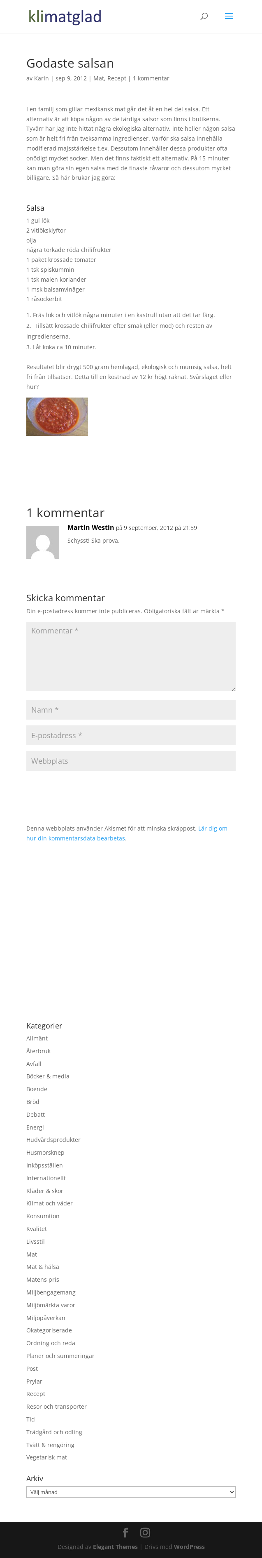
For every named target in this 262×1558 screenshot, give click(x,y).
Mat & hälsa (42, 1267)
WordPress (189, 1547)
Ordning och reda (50, 1343)
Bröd (32, 1102)
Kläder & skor (44, 1191)
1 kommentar (151, 78)
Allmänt (37, 1038)
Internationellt (46, 1178)
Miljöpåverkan (45, 1318)
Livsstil (35, 1241)
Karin (41, 78)
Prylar (34, 1381)
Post (32, 1368)
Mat (98, 78)
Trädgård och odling (54, 1432)
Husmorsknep (45, 1152)
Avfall (34, 1064)
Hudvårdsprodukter (53, 1140)
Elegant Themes (115, 1547)
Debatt (35, 1114)
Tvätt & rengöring (50, 1445)
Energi (35, 1127)
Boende (36, 1089)
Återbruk (38, 1051)
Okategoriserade (49, 1330)
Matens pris (42, 1279)
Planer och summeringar (60, 1356)
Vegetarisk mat (46, 1457)
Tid (30, 1419)
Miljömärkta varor (50, 1305)
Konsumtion (43, 1216)
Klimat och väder (49, 1203)
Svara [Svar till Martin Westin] (216, 559)
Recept (116, 78)
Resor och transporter (56, 1406)
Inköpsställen (44, 1165)
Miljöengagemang (51, 1292)
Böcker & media (48, 1076)
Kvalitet (36, 1229)
